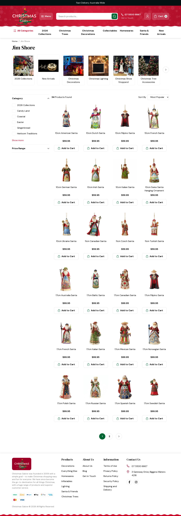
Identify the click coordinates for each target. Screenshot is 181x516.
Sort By (142, 97)
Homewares (126, 30)
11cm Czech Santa (125, 241)
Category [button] (17, 98)
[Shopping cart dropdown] (160, 16)
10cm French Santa (154, 133)
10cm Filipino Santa (125, 133)
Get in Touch (127, 18)
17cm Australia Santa (66, 295)
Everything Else (69, 471)
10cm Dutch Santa (95, 133)
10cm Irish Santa (95, 187)
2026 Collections (44, 32)
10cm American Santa (66, 133)
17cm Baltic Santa (96, 295)
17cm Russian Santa (96, 403)
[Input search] (87, 16)
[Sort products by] (158, 97)
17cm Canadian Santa (125, 295)
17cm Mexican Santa (125, 349)
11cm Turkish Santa (154, 241)
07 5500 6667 (139, 466)
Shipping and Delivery (110, 488)
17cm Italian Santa (95, 349)
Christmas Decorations (88, 32)
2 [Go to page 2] (109, 436)
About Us (87, 465)
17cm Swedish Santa (154, 403)
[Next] (166, 70)
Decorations (68, 465)
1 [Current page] (102, 436)
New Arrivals (161, 32)
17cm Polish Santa (66, 403)
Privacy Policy (111, 471)
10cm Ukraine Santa (66, 241)
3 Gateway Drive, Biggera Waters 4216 (148, 473)
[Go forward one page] (119, 436)
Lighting (66, 486)
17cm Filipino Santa (154, 295)
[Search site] (114, 16)
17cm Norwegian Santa (154, 349)
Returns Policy (111, 476)
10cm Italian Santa (125, 187)
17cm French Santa (66, 349)
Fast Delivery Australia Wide (90, 2)
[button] (147, 16)
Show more (18, 140)
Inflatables (67, 481)
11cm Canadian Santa (95, 241)
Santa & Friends (144, 32)
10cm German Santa (66, 187)
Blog (85, 471)
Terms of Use (110, 465)
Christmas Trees (65, 32)
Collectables (110, 30)
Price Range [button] (18, 148)
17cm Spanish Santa (125, 403)
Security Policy (111, 481)
